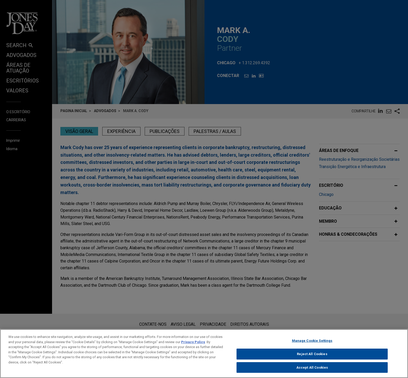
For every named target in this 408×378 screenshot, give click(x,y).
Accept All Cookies (312, 371)
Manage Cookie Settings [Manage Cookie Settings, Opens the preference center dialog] (312, 344)
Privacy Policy (193, 346)
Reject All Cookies (312, 358)
